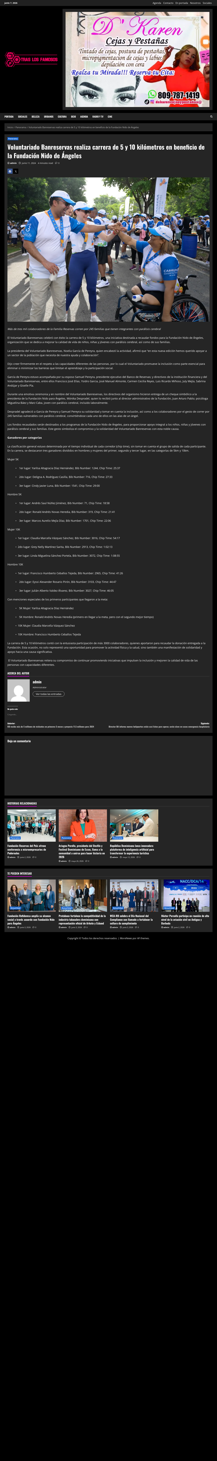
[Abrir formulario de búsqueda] (211, 116)
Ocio (73, 116)
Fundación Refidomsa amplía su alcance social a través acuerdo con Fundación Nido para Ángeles (31, 925)
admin (13, 163)
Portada (9, 116)
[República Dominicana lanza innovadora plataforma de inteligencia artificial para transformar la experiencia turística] (134, 831)
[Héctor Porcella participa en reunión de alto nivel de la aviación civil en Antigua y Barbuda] (185, 902)
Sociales (207, 3)
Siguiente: (159, 728)
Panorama (13, 138)
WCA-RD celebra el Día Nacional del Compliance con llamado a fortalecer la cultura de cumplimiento (131, 925)
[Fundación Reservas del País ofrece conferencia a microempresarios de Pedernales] (31, 831)
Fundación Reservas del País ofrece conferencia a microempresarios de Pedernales (26, 855)
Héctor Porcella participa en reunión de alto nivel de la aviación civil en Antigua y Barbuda (185, 925)
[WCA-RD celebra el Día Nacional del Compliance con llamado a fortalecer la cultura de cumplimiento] (134, 902)
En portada (182, 3)
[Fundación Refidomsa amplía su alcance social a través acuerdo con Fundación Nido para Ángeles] (31, 902)
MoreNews (126, 944)
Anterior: (57, 728)
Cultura (62, 116)
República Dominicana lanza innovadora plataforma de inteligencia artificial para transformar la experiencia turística (132, 855)
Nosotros (195, 3)
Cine (110, 116)
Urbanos (48, 116)
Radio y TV (97, 116)
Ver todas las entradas (50, 694)
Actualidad (15, 914)
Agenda (157, 3)
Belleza (36, 116)
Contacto (168, 3)
